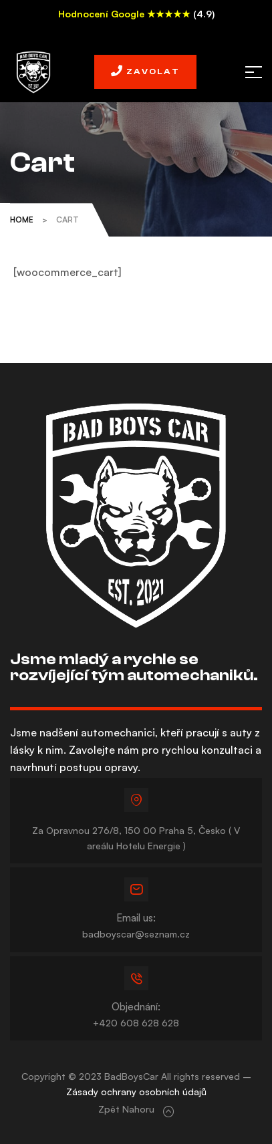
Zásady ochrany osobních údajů (136, 1091)
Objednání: (136, 1006)
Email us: (136, 917)
